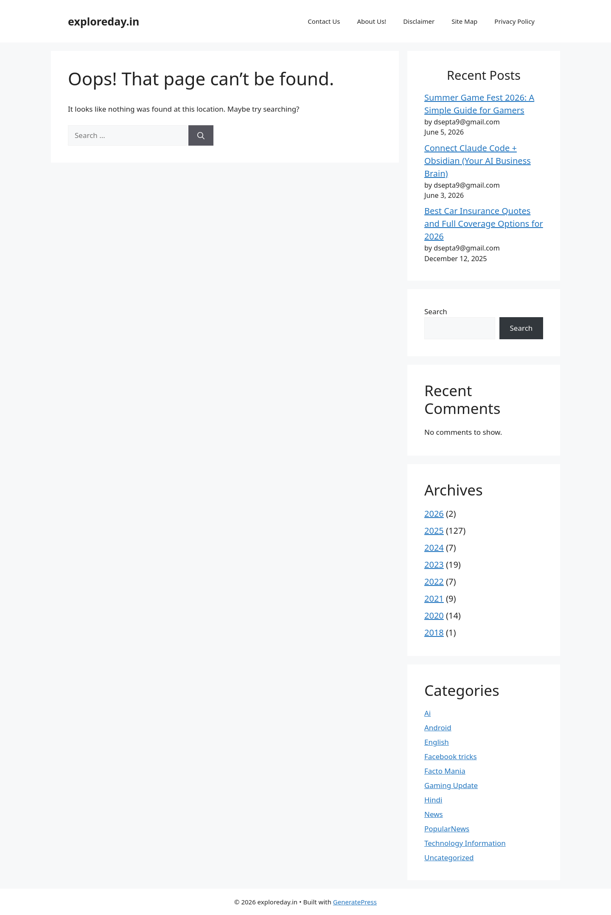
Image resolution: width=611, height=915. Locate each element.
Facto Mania (444, 771)
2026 (434, 513)
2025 (434, 530)
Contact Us (324, 21)
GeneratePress (355, 902)
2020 (434, 615)
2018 (434, 632)
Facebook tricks (450, 756)
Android (437, 727)
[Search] (200, 135)
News (433, 814)
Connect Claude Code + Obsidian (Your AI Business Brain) (477, 160)
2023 (434, 564)
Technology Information (465, 843)
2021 (434, 598)
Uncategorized (449, 857)
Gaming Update (451, 785)
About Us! (371, 21)
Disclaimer (418, 21)
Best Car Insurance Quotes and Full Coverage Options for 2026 (483, 223)
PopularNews (446, 828)
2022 (434, 581)
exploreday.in (103, 21)
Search (435, 311)
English (436, 742)
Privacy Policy (514, 21)
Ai (427, 713)
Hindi (433, 800)
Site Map (464, 21)
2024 (434, 547)
